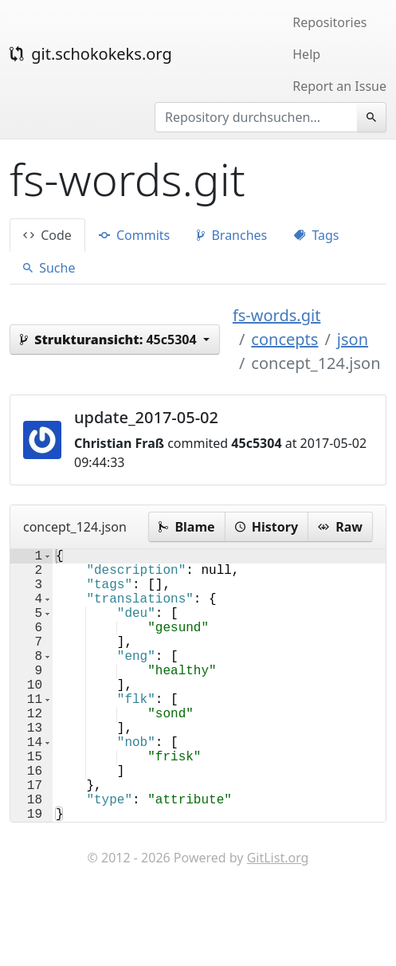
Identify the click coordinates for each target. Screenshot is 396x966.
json (352, 339)
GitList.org (278, 918)
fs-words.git (277, 315)
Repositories (329, 22)
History (266, 527)
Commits (134, 235)
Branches (232, 235)
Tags (316, 235)
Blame (186, 527)
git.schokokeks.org (91, 54)
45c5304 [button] (110, 339)
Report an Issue (339, 86)
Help (306, 54)
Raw (340, 527)
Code (47, 235)
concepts (284, 339)
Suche (49, 268)
